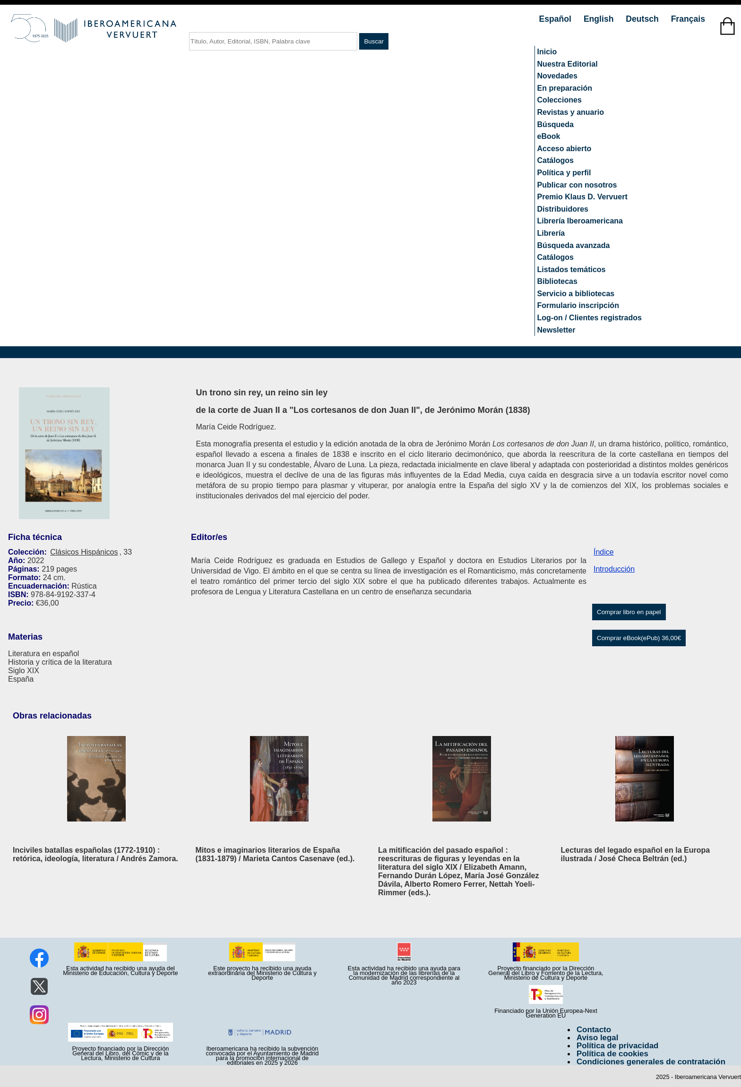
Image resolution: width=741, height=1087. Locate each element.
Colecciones (559, 100)
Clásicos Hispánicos (84, 552)
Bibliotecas (557, 281)
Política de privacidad (618, 1045)
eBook (548, 136)
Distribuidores (562, 209)
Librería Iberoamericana (580, 221)
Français (688, 19)
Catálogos (555, 160)
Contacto (594, 1029)
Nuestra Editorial (567, 64)
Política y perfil (564, 173)
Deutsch (643, 19)
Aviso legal (597, 1037)
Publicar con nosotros (577, 185)
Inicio (547, 52)
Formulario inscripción (578, 305)
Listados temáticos (571, 269)
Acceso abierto (564, 149)
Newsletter (556, 330)
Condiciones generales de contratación (651, 1061)
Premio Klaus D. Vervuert (582, 197)
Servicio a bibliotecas (576, 294)
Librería (551, 233)
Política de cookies (612, 1053)
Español (556, 19)
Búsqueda (555, 124)
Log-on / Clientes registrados (589, 318)
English (600, 19)
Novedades (557, 76)
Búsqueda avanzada (573, 245)
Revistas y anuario (570, 112)
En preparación (564, 88)
